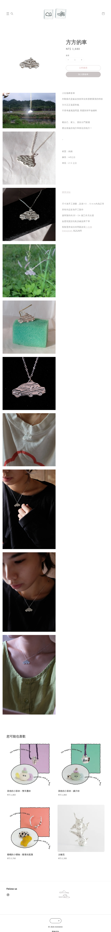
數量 (67, 55)
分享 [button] (69, 82)
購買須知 (66, 192)
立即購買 (83, 68)
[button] (8, 14)
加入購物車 (83, 74)
